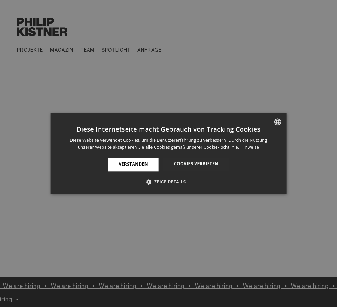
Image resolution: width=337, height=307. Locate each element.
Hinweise (250, 147)
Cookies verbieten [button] (196, 164)
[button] (168, 181)
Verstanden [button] (133, 164)
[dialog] (168, 153)
